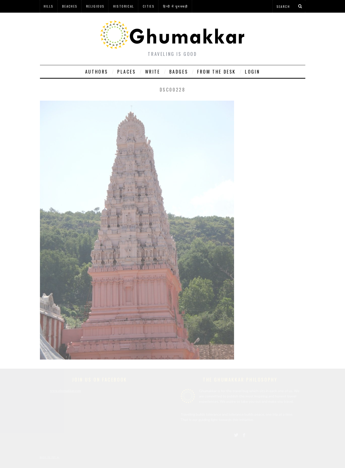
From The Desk (216, 71)
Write (152, 71)
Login (252, 71)
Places (126, 71)
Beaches (70, 6)
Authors (96, 71)
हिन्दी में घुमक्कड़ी (175, 6)
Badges (178, 71)
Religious (95, 6)
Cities (148, 6)
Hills (49, 6)
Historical (123, 6)
